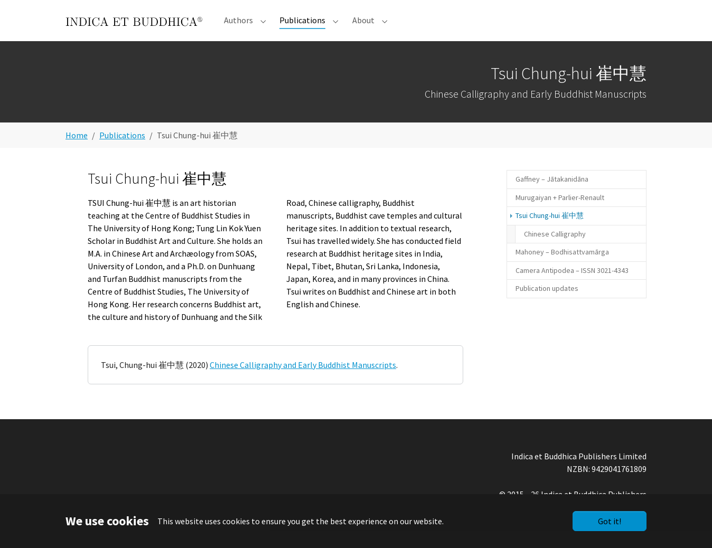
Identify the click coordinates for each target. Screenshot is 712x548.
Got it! (609, 521)
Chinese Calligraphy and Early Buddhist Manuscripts (303, 381)
